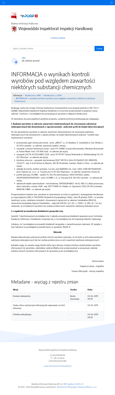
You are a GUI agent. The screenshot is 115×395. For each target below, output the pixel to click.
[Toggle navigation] (111, 2)
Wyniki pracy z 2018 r (53, 95)
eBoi (24, 58)
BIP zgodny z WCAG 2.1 (73, 384)
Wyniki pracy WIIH (33, 95)
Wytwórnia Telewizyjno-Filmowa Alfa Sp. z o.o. (77, 387)
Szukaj (99, 48)
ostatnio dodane (58, 38)
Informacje (17, 95)
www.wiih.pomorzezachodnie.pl (57, 366)
